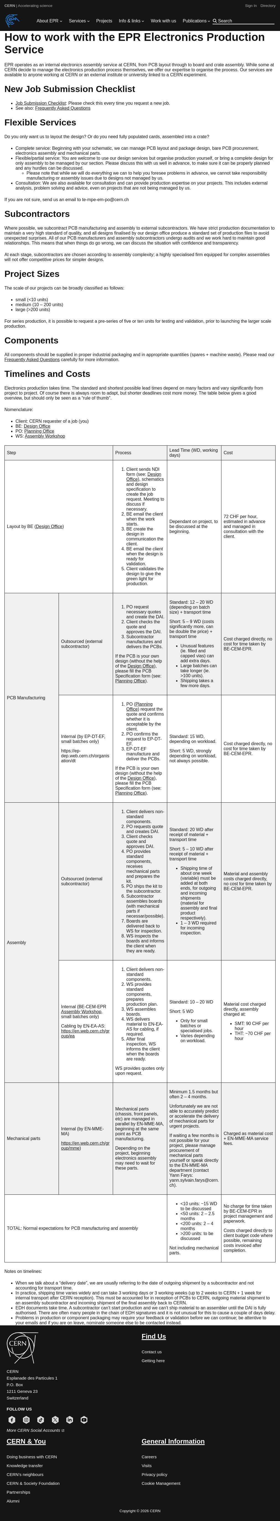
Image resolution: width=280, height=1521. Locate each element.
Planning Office (39, 431)
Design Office (37, 426)
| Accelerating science (28, 6)
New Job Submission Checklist (69, 89)
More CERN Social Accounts (35, 1430)
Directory (268, 6)
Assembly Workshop (45, 436)
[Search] (245, 21)
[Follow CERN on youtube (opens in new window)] (84, 1420)
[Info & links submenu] (143, 21)
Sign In (251, 6)
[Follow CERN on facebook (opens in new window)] (12, 1420)
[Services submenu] (88, 21)
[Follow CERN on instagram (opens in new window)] (26, 1420)
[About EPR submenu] (61, 21)
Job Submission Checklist (40, 103)
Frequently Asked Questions (62, 108)
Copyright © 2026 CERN (139, 1511)
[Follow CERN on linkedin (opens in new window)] (69, 1420)
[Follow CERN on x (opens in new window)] (55, 1420)
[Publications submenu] (209, 21)
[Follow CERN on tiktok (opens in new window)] (40, 1420)
